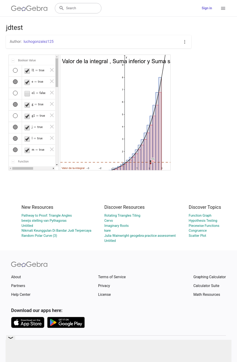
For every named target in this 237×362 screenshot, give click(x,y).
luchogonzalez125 (39, 41)
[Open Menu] (223, 8)
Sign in (207, 8)
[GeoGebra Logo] (29, 8)
